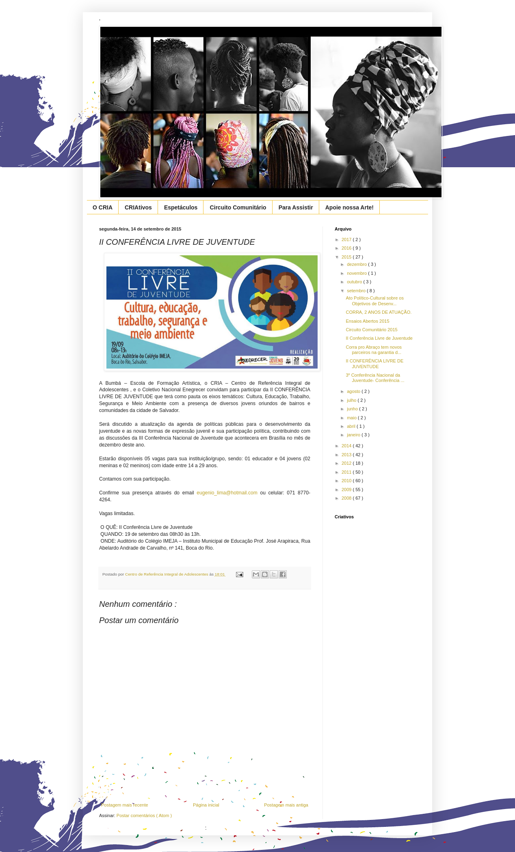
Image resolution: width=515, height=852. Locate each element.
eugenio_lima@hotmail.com (227, 493)
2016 (347, 248)
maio (352, 417)
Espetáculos (180, 207)
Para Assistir (296, 207)
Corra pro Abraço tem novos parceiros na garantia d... (374, 350)
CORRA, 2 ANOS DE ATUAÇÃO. (378, 312)
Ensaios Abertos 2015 (367, 321)
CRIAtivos (138, 207)
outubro (355, 281)
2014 (347, 445)
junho (353, 408)
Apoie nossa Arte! (349, 207)
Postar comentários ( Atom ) (144, 815)
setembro (357, 290)
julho (352, 400)
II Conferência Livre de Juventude (379, 338)
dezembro (357, 264)
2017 (347, 239)
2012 (347, 463)
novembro (357, 273)
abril (352, 426)
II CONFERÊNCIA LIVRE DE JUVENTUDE (374, 363)
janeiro (354, 434)
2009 (347, 489)
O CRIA (103, 207)
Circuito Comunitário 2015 (371, 329)
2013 (347, 454)
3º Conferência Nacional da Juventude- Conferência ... (375, 378)
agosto (354, 391)
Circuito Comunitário (238, 207)
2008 (347, 498)
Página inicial (206, 804)
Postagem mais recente (124, 804)
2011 (347, 472)
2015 (347, 257)
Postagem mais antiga (286, 804)
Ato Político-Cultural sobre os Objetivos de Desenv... (374, 301)
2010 (347, 480)
